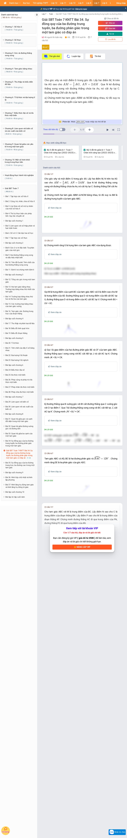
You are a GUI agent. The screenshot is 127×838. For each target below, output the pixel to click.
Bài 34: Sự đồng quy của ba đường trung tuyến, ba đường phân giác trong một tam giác (19, 443)
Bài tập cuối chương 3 (14, 275)
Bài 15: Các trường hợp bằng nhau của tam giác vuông (19, 305)
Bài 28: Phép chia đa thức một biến (19, 392)
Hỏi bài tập (5, 830)
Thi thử (95, 56)
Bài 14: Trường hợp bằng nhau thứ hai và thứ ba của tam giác (19, 298)
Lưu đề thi (110, 39)
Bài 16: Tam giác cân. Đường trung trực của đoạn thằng (19, 312)
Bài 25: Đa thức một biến (15, 375)
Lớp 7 (44, 14)
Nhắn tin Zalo (117, 832)
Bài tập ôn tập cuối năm (15, 497)
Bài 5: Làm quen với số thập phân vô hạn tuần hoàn (20, 227)
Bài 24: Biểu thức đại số (15, 370)
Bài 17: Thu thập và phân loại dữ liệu (19, 323)
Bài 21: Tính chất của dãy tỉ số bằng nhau (19, 349)
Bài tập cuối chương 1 (14, 221)
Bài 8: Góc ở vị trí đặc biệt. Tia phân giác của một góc (19, 249)
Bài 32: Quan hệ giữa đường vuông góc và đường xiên (19, 427)
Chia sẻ (110, 23)
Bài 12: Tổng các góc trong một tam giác (20, 280)
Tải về (110, 34)
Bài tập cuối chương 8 (14, 414)
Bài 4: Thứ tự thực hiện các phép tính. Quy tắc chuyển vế (18, 214)
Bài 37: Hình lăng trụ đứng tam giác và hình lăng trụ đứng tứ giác (19, 486)
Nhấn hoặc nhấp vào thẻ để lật (82, 121)
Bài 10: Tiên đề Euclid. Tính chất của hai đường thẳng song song (19, 263)
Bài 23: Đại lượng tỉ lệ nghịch (16, 360)
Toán (51, 14)
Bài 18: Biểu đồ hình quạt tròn (17, 328)
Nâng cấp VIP (82, 765)
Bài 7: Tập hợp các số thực (16, 238)
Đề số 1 (45, 47)
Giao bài (110, 28)
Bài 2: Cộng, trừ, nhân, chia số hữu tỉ (20, 201)
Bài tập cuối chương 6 (14, 365)
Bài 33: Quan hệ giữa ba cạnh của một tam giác (18, 434)
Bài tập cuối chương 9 (14, 472)
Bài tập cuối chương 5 (14, 338)
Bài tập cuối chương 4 (14, 318)
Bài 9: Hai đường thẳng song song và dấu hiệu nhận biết (19, 256)
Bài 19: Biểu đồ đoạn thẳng (16, 333)
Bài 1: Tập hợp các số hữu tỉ (16, 196)
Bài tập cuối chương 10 (14, 492)
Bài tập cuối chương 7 (14, 397)
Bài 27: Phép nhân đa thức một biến (19, 387)
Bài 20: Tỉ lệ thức (12, 343)
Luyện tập (73, 56)
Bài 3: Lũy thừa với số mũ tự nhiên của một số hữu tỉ (19, 207)
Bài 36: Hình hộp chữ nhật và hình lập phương (18, 478)
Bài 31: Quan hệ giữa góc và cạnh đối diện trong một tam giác (18, 420)
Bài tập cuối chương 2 (14, 243)
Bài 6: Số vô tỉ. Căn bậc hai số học (19, 233)
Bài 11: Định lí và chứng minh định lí (19, 270)
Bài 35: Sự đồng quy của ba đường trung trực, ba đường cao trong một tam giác (19, 465)
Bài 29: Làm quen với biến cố (17, 402)
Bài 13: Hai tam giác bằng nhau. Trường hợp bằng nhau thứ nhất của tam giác (20, 289)
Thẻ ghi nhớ (52, 56)
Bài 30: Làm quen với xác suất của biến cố (19, 408)
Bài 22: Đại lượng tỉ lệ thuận (16, 355)
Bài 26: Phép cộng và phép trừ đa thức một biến (18, 381)
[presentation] (80, 84)
